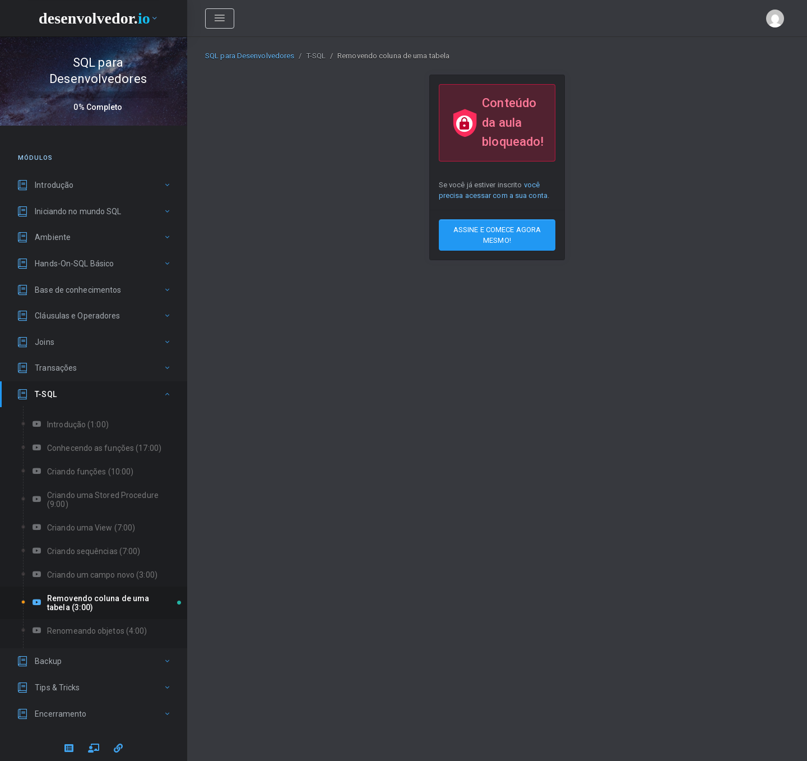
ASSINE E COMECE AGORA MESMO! (497, 235)
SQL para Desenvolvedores (249, 56)
